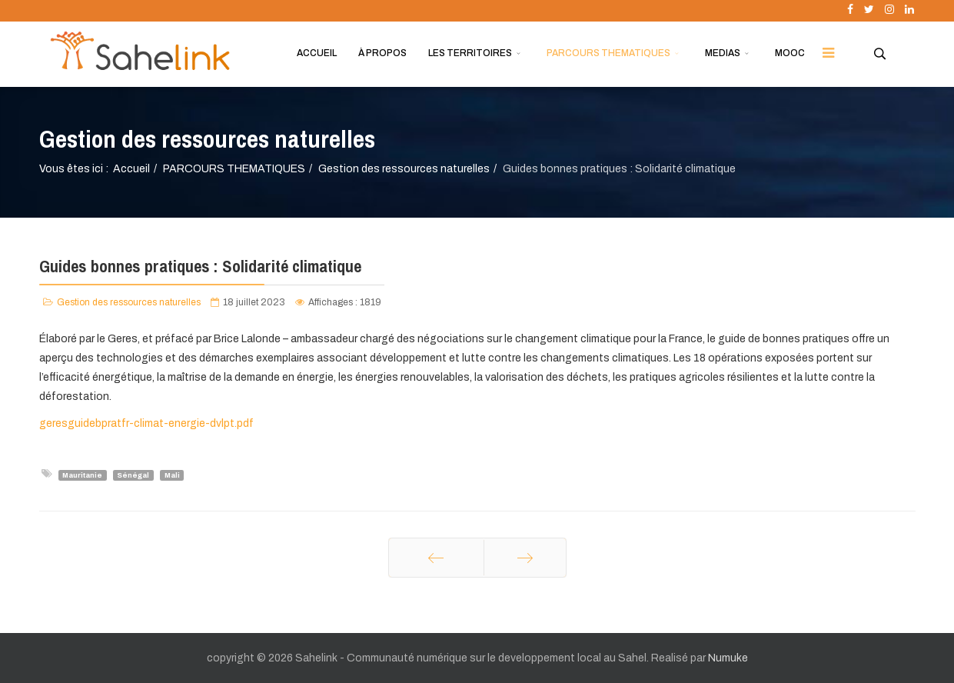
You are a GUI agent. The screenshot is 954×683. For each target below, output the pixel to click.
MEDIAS (722, 53)
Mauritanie (82, 474)
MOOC (790, 53)
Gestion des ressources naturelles (404, 169)
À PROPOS (382, 53)
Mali (172, 474)
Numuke (728, 658)
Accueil (131, 169)
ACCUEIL (317, 53)
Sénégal (133, 474)
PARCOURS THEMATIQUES (608, 53)
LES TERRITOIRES (470, 53)
